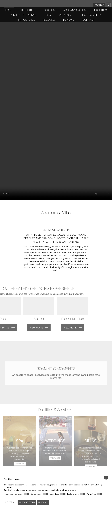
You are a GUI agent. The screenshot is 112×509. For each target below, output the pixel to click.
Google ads (39, 494)
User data (58, 494)
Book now (99, 5)
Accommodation (74, 10)
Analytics (94, 494)
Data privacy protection (67, 490)
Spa (48, 15)
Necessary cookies (17, 494)
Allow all (43, 502)
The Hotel (27, 10)
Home (9, 10)
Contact (88, 19)
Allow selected (27, 502)
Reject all (10, 502)
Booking (49, 19)
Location (48, 10)
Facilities (100, 10)
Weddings (65, 15)
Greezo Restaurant (24, 15)
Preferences (76, 494)
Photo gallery (91, 15)
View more (18, 465)
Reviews (68, 19)
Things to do (26, 19)
